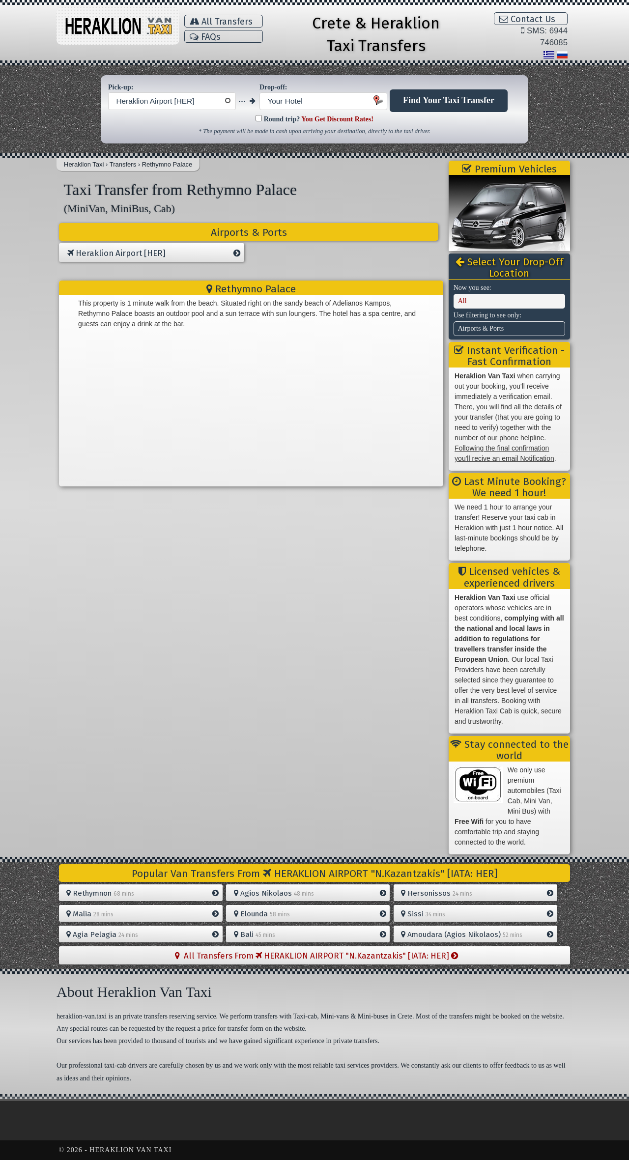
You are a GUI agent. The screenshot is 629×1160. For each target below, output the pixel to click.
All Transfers (221, 21)
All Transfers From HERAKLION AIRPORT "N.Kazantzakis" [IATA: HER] (316, 956)
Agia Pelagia (142, 934)
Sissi (477, 913)
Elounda (310, 913)
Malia (142, 913)
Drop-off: (273, 87)
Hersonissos (477, 893)
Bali (310, 934)
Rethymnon (142, 893)
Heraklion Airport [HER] (153, 253)
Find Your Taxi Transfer (448, 100)
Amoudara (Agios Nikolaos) (477, 934)
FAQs (205, 36)
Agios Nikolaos (310, 893)
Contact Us (527, 19)
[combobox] (172, 101)
